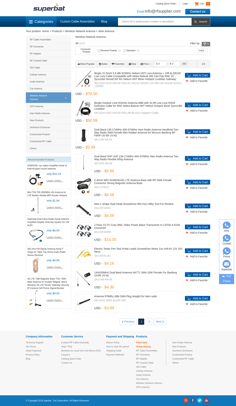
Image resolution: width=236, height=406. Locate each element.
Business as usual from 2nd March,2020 (81, 350)
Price (145, 64)
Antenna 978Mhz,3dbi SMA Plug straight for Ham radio (125, 296)
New (132, 64)
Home (45, 31)
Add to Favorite (199, 80)
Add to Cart (200, 75)
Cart (202, 4)
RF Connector (37, 46)
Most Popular (86, 64)
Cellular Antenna (38, 74)
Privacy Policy (33, 354)
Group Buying (143, 346)
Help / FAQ (66, 346)
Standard (132, 50)
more (201, 50)
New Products (37, 120)
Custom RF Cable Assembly (75, 342)
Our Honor (31, 346)
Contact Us (66, 363)
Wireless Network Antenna (80, 31)
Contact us (197, 11)
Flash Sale (141, 342)
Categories (41, 21)
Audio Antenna (37, 81)
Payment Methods (115, 354)
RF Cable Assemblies (40, 39)
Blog (104, 21)
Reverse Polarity (110, 50)
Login (185, 3)
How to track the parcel (117, 346)
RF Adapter (35, 53)
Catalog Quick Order (166, 3)
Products (57, 31)
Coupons (65, 354)
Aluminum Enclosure (40, 127)
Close (226, 281)
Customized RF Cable (40, 141)
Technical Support (34, 342)
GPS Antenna (36, 106)
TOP (226, 276)
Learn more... (55, 180)
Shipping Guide (113, 350)
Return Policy (112, 342)
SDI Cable (35, 67)
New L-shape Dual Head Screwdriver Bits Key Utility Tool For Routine (133, 203)
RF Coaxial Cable (38, 60)
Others (33, 148)
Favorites (118, 64)
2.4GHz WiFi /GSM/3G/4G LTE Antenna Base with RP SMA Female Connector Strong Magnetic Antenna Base (133, 182)
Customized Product (40, 134)
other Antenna (106, 31)
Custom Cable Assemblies (77, 21)
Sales (103, 64)
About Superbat (33, 350)
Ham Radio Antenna (40, 113)
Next (160, 321)
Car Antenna (36, 88)
